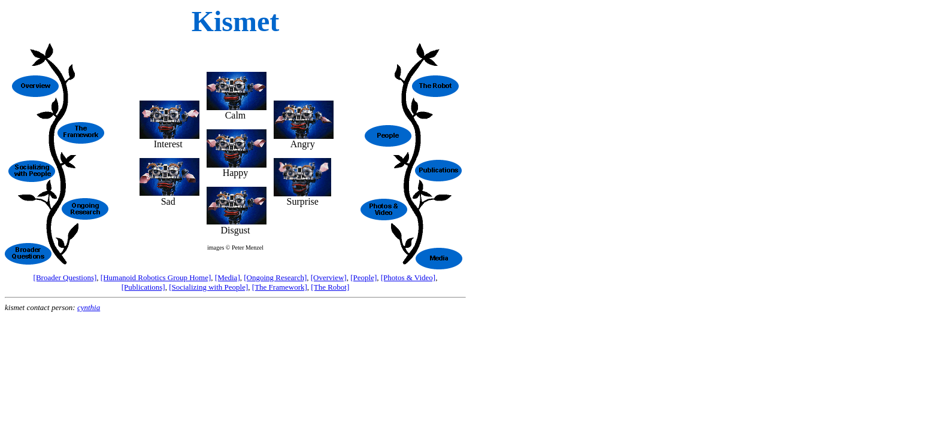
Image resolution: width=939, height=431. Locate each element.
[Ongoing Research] (275, 277)
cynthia (88, 307)
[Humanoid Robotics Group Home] (156, 277)
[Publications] (143, 287)
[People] (363, 277)
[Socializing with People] (208, 287)
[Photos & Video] (408, 277)
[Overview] (329, 277)
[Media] (227, 277)
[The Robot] (330, 287)
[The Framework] (279, 287)
